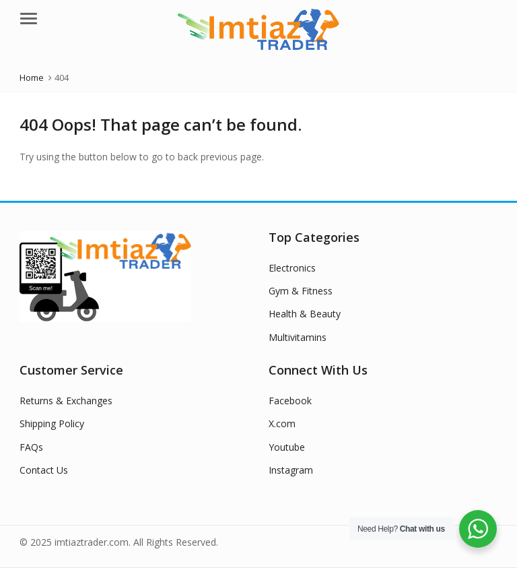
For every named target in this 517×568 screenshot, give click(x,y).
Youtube (287, 447)
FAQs (31, 447)
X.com (282, 423)
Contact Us (44, 470)
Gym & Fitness (301, 290)
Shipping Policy (52, 423)
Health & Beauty (305, 313)
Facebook (290, 400)
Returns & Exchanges (66, 400)
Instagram (291, 470)
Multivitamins (297, 337)
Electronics (292, 267)
